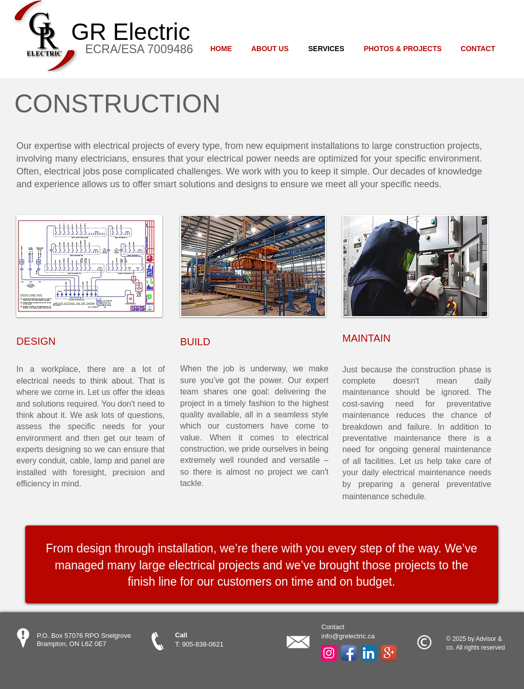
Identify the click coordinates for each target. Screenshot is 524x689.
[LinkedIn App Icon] (369, 653)
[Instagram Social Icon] (329, 653)
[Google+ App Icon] (389, 653)
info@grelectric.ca (348, 636)
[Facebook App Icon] (349, 653)
